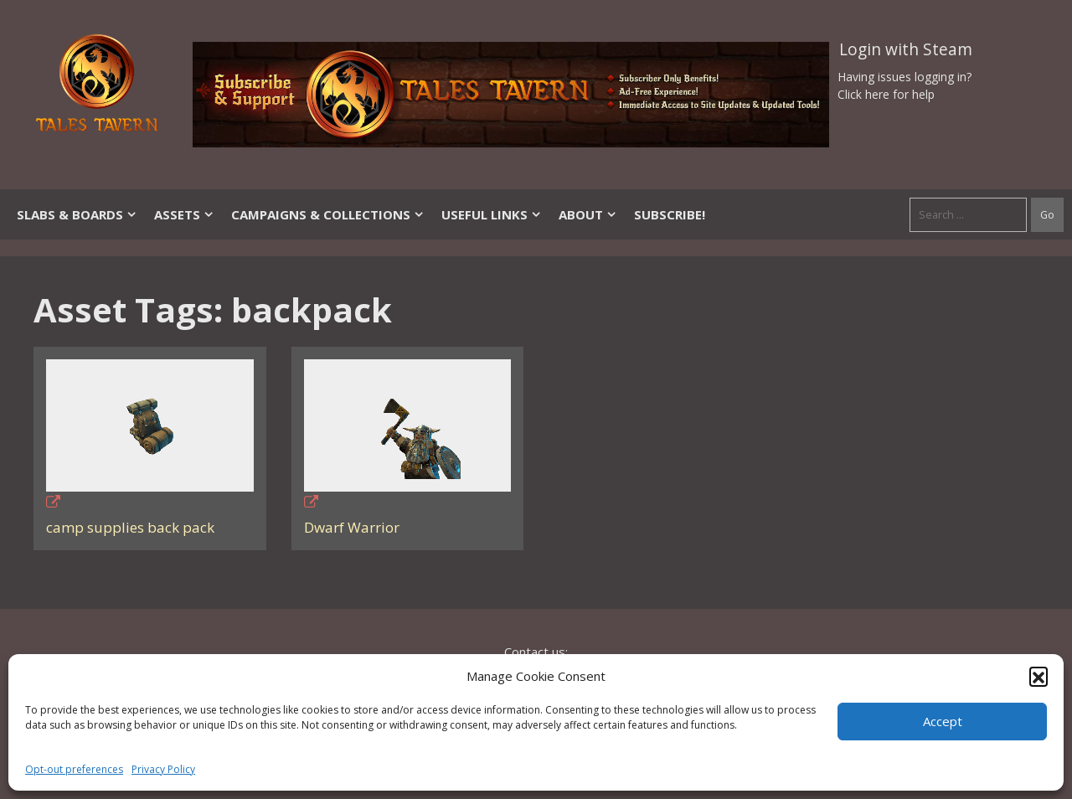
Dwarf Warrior (351, 527)
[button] (1038, 676)
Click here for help (886, 94)
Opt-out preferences (74, 769)
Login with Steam (905, 49)
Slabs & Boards (77, 214)
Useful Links (491, 214)
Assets (184, 214)
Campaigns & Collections (328, 214)
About (588, 214)
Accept (942, 721)
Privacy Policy (163, 769)
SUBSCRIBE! (669, 214)
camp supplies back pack (130, 527)
